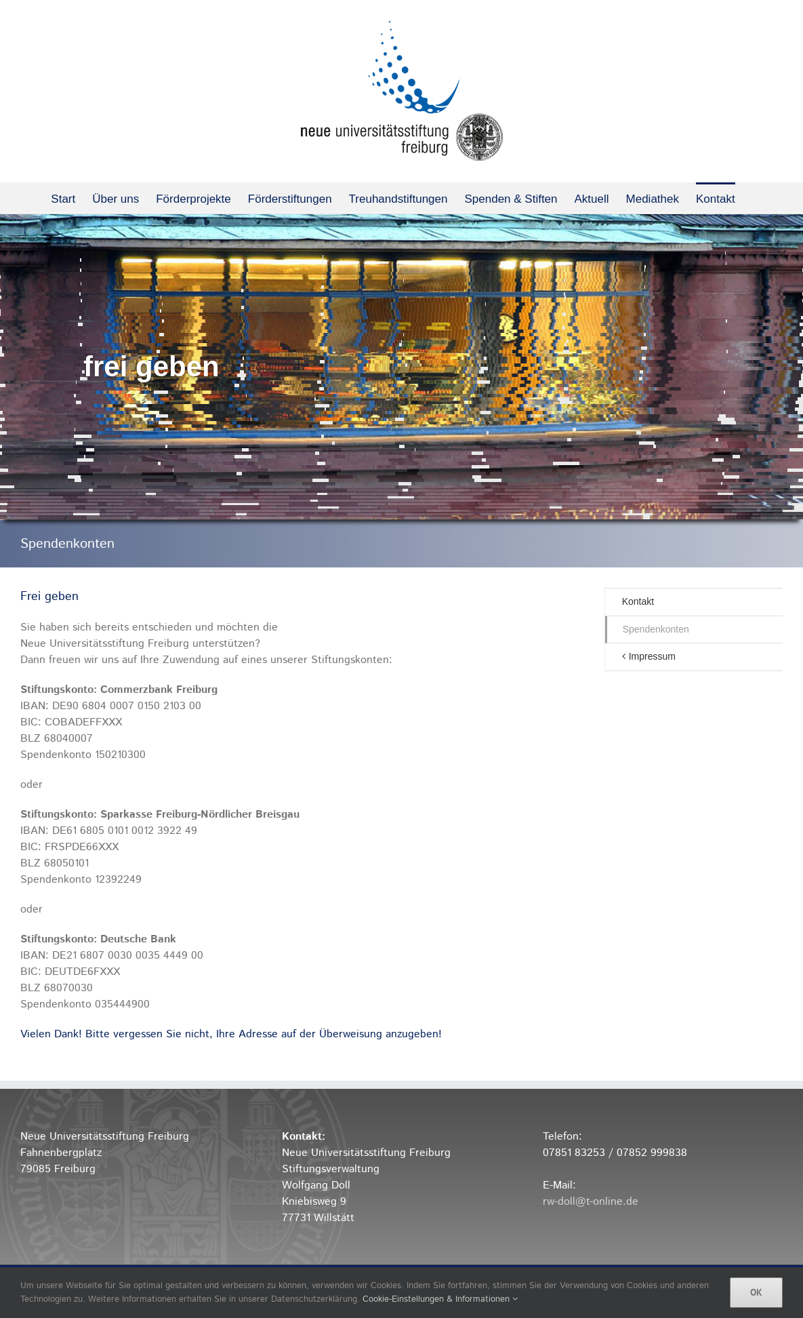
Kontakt (638, 601)
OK (756, 1292)
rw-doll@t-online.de (590, 1202)
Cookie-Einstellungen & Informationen (440, 1299)
